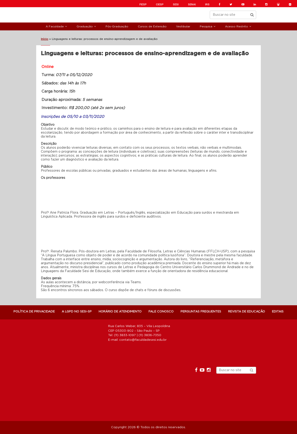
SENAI (192, 4)
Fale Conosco (161, 311)
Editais (278, 311)
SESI (176, 4)
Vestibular (183, 26)
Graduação (85, 26)
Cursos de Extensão (152, 26)
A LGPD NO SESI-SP (77, 311)
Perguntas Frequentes (201, 311)
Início (44, 39)
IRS (207, 4)
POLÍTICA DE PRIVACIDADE (34, 311)
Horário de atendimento (120, 311)
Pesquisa (206, 26)
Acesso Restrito (236, 26)
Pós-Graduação (117, 26)
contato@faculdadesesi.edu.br (143, 339)
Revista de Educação (246, 311)
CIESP (160, 4)
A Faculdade (55, 26)
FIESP (143, 4)
